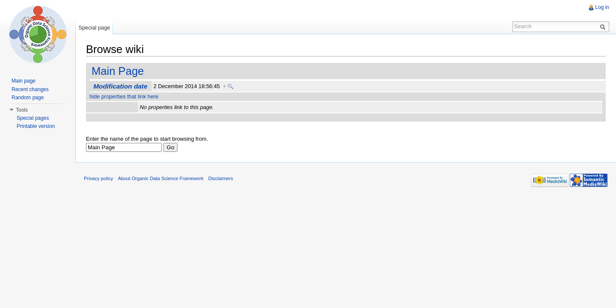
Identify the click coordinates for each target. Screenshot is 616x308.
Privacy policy (98, 178)
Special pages (33, 118)
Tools (22, 110)
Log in (602, 7)
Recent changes (30, 89)
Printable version (36, 126)
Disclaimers (220, 178)
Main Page (118, 71)
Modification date (120, 86)
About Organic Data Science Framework (161, 178)
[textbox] (124, 147)
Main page (24, 81)
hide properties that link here (123, 96)
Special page (94, 27)
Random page (28, 98)
